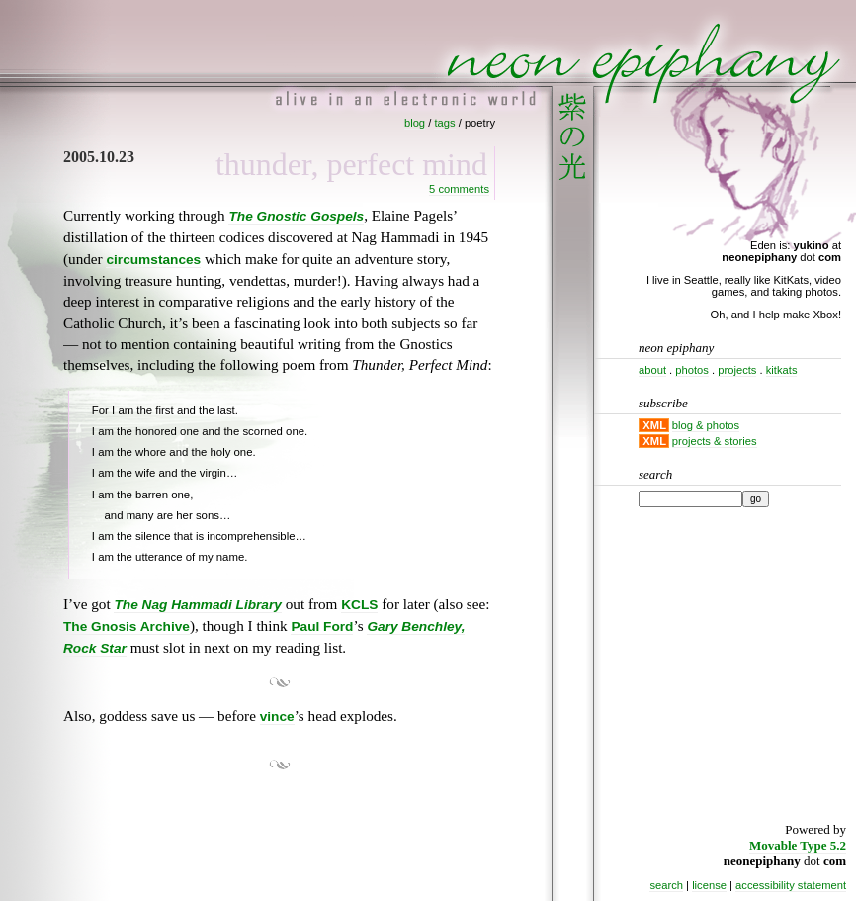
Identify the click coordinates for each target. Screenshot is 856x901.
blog (414, 123)
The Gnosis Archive (126, 626)
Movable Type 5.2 (797, 845)
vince (277, 716)
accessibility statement (790, 885)
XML (654, 425)
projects (737, 370)
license (709, 885)
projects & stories (714, 441)
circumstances (153, 259)
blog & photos (705, 425)
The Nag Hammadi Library (197, 604)
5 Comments (459, 189)
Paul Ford (322, 626)
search (666, 885)
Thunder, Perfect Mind (351, 164)
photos (692, 370)
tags (444, 123)
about (652, 370)
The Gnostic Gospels (296, 216)
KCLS (359, 604)
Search (655, 474)
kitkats (782, 370)
